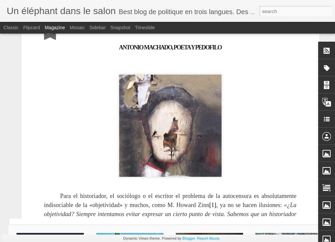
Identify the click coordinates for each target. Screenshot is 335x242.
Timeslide (145, 27)
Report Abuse (208, 238)
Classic (11, 27)
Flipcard (31, 27)
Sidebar (98, 27)
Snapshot (120, 27)
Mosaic (77, 27)
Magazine (55, 27)
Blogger (188, 238)
